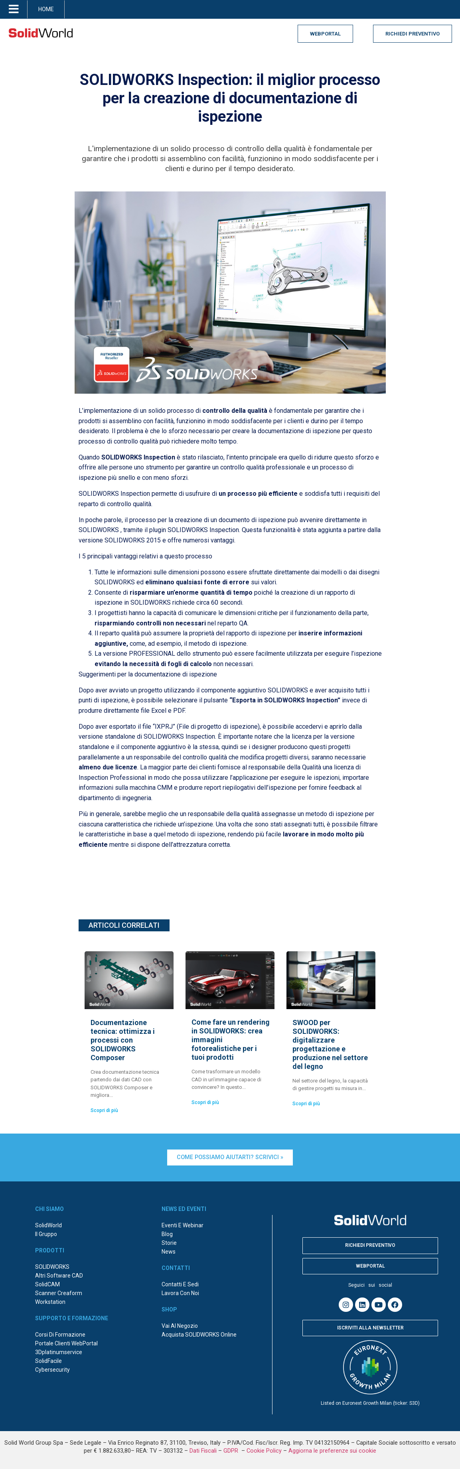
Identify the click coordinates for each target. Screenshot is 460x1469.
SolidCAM (47, 1284)
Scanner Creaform (58, 1293)
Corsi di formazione (60, 1334)
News (169, 1251)
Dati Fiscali (203, 1450)
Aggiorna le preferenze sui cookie (332, 1450)
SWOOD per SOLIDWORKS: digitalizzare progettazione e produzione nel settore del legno (330, 1044)
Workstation (50, 1302)
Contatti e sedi (180, 1284)
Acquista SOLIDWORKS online (199, 1334)
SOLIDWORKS (52, 1267)
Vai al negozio (180, 1326)
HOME (46, 9)
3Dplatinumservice (58, 1352)
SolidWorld (48, 1225)
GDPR (231, 1450)
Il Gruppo (46, 1234)
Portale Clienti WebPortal (66, 1343)
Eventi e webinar (182, 1225)
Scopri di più (104, 1110)
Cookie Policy (264, 1450)
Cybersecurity (52, 1369)
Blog (167, 1234)
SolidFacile (48, 1361)
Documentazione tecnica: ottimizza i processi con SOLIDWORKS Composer (123, 1040)
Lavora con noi (180, 1293)
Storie (169, 1243)
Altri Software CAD (59, 1275)
